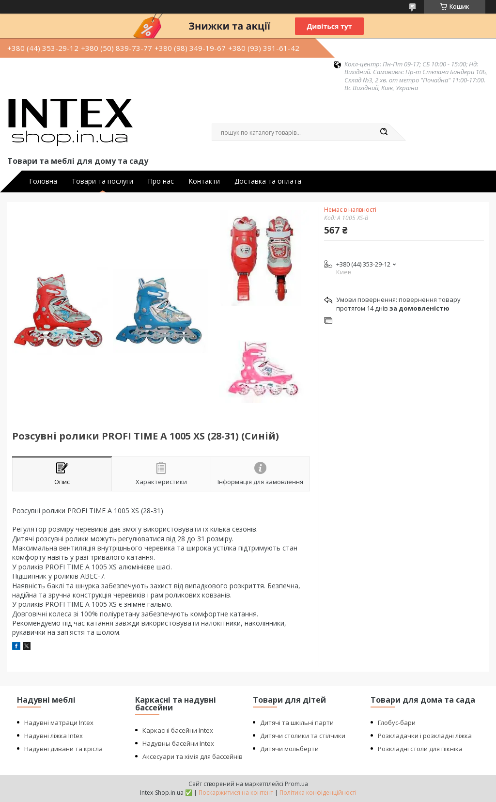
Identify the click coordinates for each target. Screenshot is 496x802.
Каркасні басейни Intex (177, 730)
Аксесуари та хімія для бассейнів (192, 756)
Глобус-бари (397, 722)
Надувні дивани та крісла (63, 748)
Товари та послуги (102, 181)
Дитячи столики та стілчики (302, 735)
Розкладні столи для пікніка (420, 748)
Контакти (204, 181)
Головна (43, 181)
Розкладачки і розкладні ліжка (425, 735)
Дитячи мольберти (289, 748)
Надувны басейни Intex (178, 743)
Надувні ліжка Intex (53, 735)
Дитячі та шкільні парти (297, 722)
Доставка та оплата (267, 181)
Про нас (161, 181)
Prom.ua (296, 784)
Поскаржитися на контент (236, 792)
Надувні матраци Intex (58, 722)
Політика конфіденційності (317, 792)
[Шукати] (383, 132)
